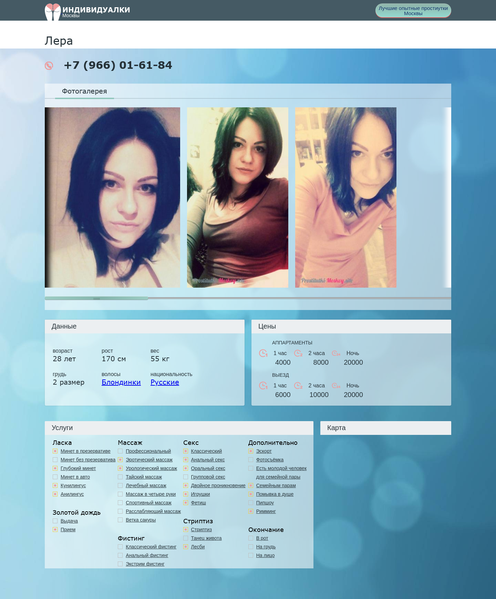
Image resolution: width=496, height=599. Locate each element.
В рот (262, 538)
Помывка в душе (275, 494)
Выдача (69, 521)
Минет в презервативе (86, 451)
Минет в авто (75, 477)
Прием (68, 529)
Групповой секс (208, 477)
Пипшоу (265, 502)
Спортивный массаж (149, 502)
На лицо (265, 555)
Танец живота (206, 538)
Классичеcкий (206, 451)
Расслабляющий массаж (153, 511)
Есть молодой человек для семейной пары (281, 473)
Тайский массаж (144, 477)
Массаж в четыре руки (151, 494)
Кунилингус (73, 485)
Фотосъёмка (270, 459)
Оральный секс (208, 468)
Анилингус (72, 494)
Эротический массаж (149, 459)
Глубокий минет (78, 468)
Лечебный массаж (146, 485)
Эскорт (264, 451)
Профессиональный (148, 451)
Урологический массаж (151, 468)
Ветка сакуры (141, 520)
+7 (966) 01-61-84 (108, 65)
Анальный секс (208, 459)
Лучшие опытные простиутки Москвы (413, 10)
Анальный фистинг (147, 555)
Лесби (198, 546)
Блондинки (121, 382)
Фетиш (198, 502)
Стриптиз (201, 529)
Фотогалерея (84, 91)
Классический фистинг (151, 546)
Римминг (266, 511)
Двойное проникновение (218, 485)
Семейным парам (276, 485)
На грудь (266, 546)
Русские (165, 382)
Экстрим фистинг (145, 564)
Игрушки (200, 494)
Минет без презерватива (88, 459)
